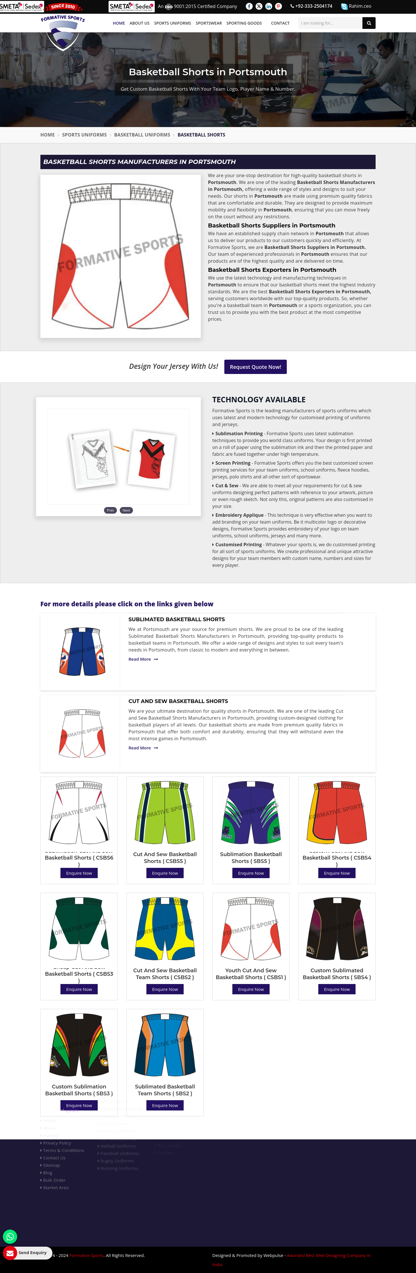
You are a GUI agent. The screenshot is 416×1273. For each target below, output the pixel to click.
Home (119, 23)
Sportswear (209, 23)
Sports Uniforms (172, 23)
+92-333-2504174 (311, 6)
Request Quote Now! (255, 366)
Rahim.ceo (356, 6)
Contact (280, 23)
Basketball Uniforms (142, 135)
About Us (139, 23)
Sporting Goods (244, 23)
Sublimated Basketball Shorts (177, 619)
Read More (143, 659)
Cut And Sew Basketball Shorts (178, 701)
